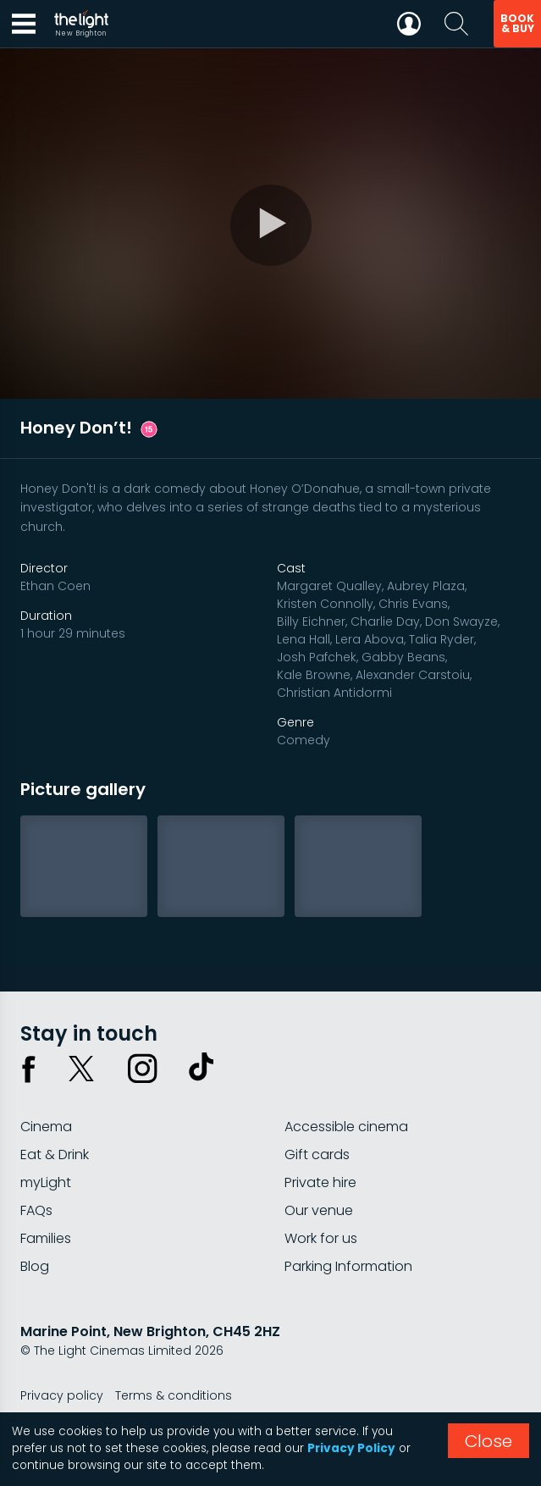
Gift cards (317, 1154)
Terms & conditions (173, 1395)
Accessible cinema (346, 1126)
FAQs (36, 1210)
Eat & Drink (54, 1154)
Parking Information (348, 1266)
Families (45, 1238)
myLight (45, 1182)
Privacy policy (61, 1395)
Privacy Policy (351, 1448)
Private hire (320, 1182)
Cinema (46, 1126)
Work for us (320, 1238)
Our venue (318, 1210)
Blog (34, 1266)
